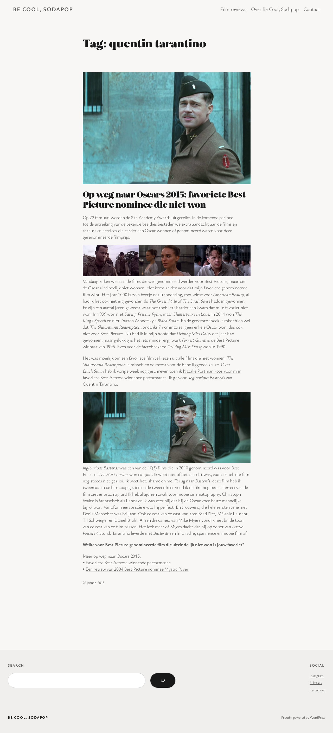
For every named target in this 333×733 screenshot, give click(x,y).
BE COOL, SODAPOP (43, 9)
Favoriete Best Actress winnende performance (128, 562)
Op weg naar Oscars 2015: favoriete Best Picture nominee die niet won (164, 199)
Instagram (317, 675)
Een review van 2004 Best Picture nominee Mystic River (137, 569)
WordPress (317, 717)
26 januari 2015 (93, 582)
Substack (316, 682)
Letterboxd (317, 689)
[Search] (163, 680)
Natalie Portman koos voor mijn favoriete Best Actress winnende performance (162, 374)
